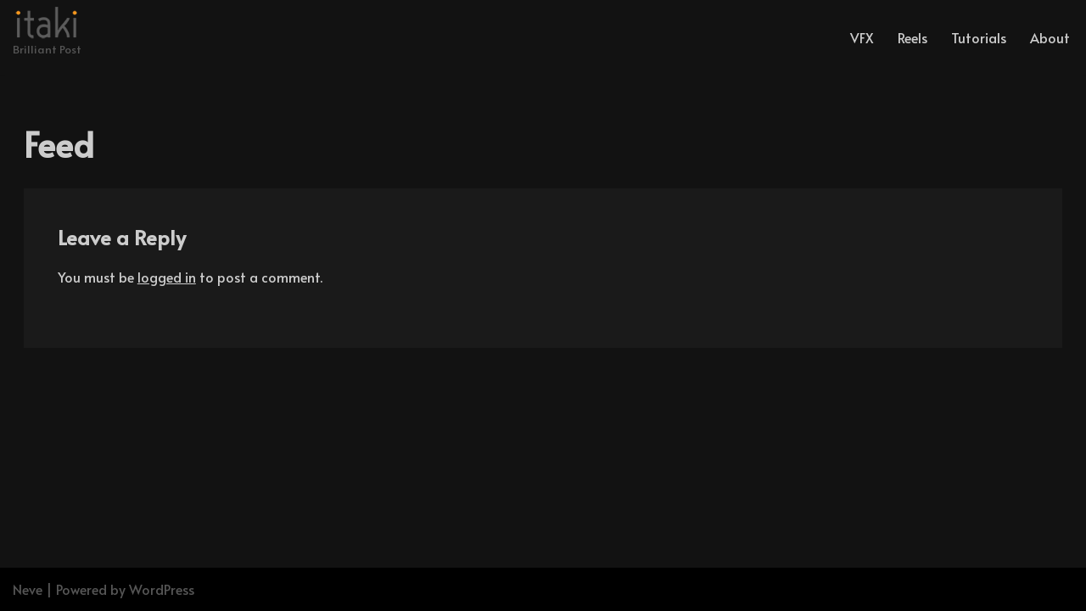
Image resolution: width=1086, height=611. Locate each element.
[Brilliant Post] (47, 33)
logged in (166, 276)
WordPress (161, 589)
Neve (27, 589)
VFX (862, 37)
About (1050, 37)
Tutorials (978, 37)
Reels (912, 37)
